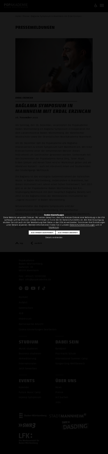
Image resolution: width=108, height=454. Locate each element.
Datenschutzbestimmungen (82, 225)
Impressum (54, 227)
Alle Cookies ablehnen (68, 233)
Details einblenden (53, 237)
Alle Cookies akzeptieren (42, 233)
